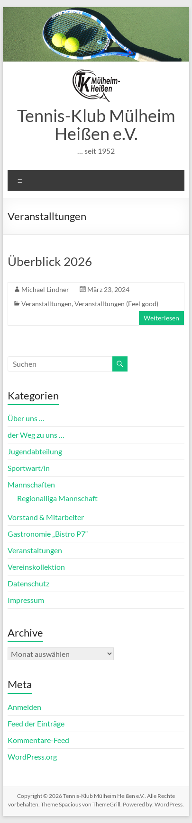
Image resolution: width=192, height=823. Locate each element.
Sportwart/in (29, 467)
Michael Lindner (45, 289)
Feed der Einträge (36, 723)
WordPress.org (32, 756)
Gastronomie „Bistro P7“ (48, 533)
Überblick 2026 (50, 261)
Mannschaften (31, 484)
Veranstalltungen (46, 304)
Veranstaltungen (35, 550)
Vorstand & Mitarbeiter (46, 517)
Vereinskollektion (36, 566)
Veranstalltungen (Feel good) (116, 304)
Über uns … (26, 418)
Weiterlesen (161, 318)
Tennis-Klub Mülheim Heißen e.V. (96, 124)
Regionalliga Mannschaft (57, 498)
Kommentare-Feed (38, 739)
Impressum (26, 599)
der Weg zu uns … (36, 434)
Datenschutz (28, 583)
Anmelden (24, 706)
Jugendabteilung (35, 451)
